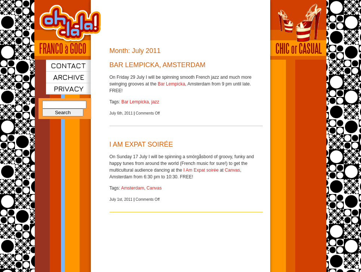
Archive (68, 77)
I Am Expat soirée (141, 144)
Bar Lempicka (171, 84)
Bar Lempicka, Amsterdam (157, 65)
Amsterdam (132, 188)
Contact (68, 65)
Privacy (68, 88)
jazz (155, 101)
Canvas (232, 170)
